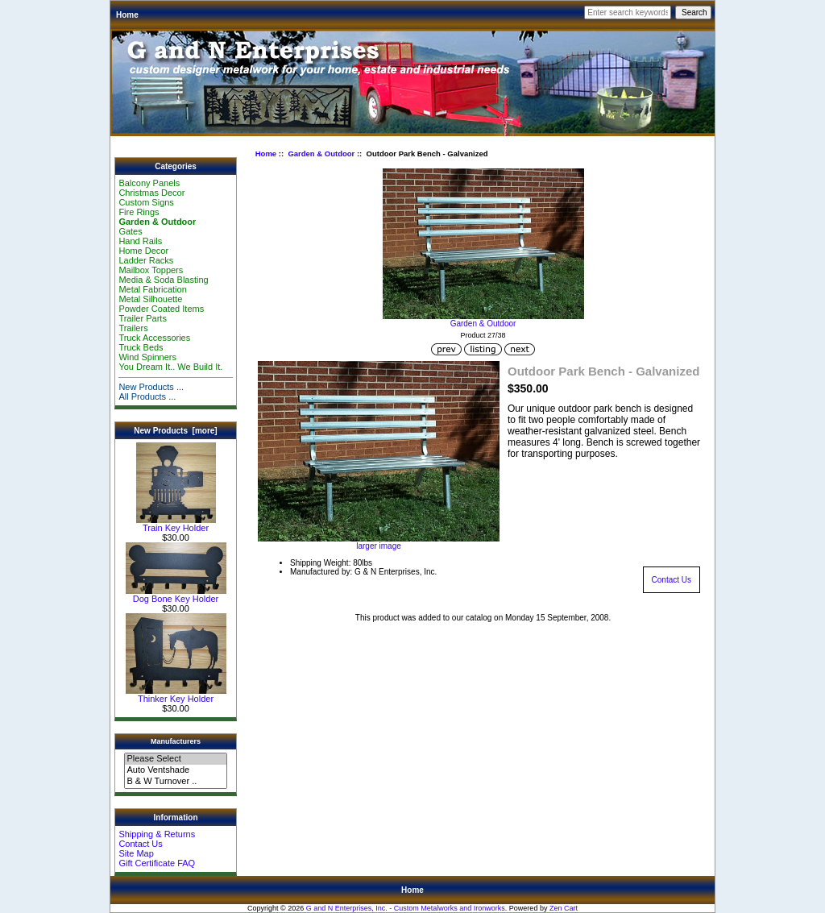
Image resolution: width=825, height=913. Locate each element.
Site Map (135, 853)
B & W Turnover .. (175, 781)
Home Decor (143, 250)
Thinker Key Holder (176, 694)
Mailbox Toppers (150, 270)
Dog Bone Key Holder (176, 595)
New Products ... (151, 387)
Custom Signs (145, 202)
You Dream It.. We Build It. (170, 366)
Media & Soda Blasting (163, 279)
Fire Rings (138, 212)
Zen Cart (563, 908)
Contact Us (140, 844)
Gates (130, 231)
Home (127, 14)
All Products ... (147, 396)
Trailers (132, 328)
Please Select (175, 759)
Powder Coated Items (161, 308)
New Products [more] (175, 430)
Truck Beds (140, 347)
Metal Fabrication (152, 289)
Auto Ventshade (175, 770)
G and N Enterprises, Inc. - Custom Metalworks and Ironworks (405, 908)
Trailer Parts (142, 318)
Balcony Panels (149, 183)
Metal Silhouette (150, 299)
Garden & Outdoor (321, 153)
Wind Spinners (147, 357)
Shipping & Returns (156, 834)
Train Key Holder (176, 524)
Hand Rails (140, 241)
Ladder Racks (145, 260)
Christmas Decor (151, 192)
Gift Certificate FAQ (156, 863)
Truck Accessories (154, 337)
